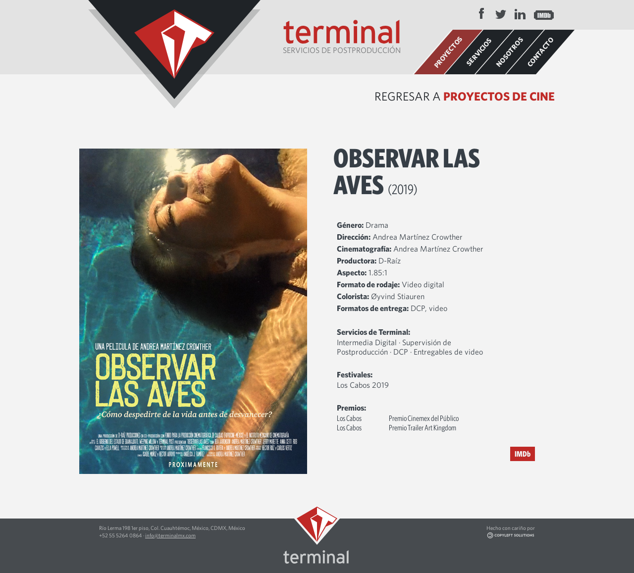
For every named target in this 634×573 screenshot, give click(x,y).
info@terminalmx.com (170, 535)
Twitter (500, 14)
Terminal (174, 54)
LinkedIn (520, 14)
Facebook (481, 14)
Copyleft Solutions (525, 535)
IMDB (544, 14)
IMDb (522, 453)
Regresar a (464, 96)
